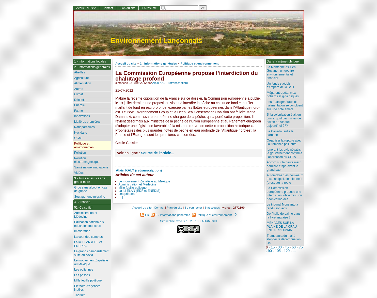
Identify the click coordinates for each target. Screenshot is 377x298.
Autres (78, 89)
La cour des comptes (88, 237)
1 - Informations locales (90, 61)
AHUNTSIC (209, 221)
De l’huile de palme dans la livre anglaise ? (283, 215)
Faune (78, 111)
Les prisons (126, 194)
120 (287, 251)
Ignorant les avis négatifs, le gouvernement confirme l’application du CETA (284, 153)
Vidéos (79, 173)
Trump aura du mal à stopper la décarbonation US (284, 239)
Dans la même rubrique (283, 61)
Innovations (82, 116)
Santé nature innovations (91, 167)
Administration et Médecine (137, 184)
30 (280, 247)
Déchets (79, 100)
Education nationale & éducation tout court (89, 224)
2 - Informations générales (158, 63)
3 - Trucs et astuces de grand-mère (89, 180)
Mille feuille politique (132, 188)
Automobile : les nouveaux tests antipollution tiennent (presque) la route (285, 179)
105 (278, 251)
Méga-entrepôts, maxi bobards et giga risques (283, 94)
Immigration (82, 231)
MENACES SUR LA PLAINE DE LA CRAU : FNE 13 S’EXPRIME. (283, 226)
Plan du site (127, 8)
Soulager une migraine (89, 196)
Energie (79, 105)
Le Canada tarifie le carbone (280, 133)
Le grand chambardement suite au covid (91, 253)
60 (294, 247)
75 (301, 247)
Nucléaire (80, 132)
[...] (120, 197)
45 (287, 247)
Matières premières (87, 121)
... (294, 251)
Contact (107, 8)
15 (273, 247)
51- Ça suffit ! (83, 207)
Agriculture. (82, 78)
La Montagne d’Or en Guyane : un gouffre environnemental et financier (281, 72)
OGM (78, 138)
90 (270, 251)
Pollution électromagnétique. (87, 160)
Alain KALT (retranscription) (170, 82)
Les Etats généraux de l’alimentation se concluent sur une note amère (285, 105)
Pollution (80, 152)
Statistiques (212, 207)
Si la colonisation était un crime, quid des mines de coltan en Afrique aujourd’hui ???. (284, 120)
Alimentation (82, 83)
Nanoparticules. (85, 127)
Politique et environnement (200, 63)
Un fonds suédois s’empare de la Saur (280, 85)
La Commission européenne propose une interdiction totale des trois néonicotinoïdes (285, 193)
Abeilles (79, 72)
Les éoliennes (83, 269)
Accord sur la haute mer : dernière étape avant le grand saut (284, 166)
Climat (78, 94)
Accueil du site (125, 63)
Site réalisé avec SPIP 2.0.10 (179, 221)
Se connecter (193, 207)
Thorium (79, 295)
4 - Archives (82, 202)
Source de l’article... (157, 153)
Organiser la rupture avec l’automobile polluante (284, 142)
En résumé (149, 8)
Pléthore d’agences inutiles (87, 288)
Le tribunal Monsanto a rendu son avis (282, 206)
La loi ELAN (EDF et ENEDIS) (139, 191)
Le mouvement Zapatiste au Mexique (144, 181)
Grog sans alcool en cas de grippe (90, 189)
